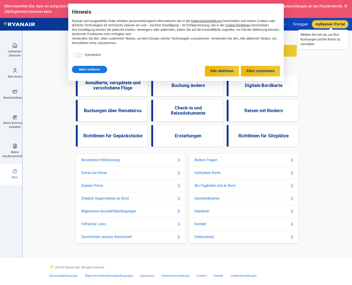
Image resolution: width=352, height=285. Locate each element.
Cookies (201, 275)
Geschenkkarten (243, 198)
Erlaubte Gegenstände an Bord (130, 198)
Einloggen (300, 24)
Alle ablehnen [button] (222, 71)
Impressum (147, 275)
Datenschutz (243, 237)
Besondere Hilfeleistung (130, 160)
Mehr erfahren (89, 69)
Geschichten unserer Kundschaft (130, 237)
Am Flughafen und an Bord (243, 185)
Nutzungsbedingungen (63, 275)
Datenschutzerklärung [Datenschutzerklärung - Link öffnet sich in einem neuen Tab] (206, 21)
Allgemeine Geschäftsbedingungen (130, 211)
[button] (89, 69)
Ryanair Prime (130, 185)
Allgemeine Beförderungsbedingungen (109, 275)
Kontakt (243, 224)
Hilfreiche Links (130, 224)
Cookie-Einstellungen (243, 275)
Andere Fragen (243, 160)
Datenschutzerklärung (175, 275)
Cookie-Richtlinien (238, 25)
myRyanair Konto (243, 173)
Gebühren (243, 211)
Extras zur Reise (130, 173)
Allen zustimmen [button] (260, 71)
